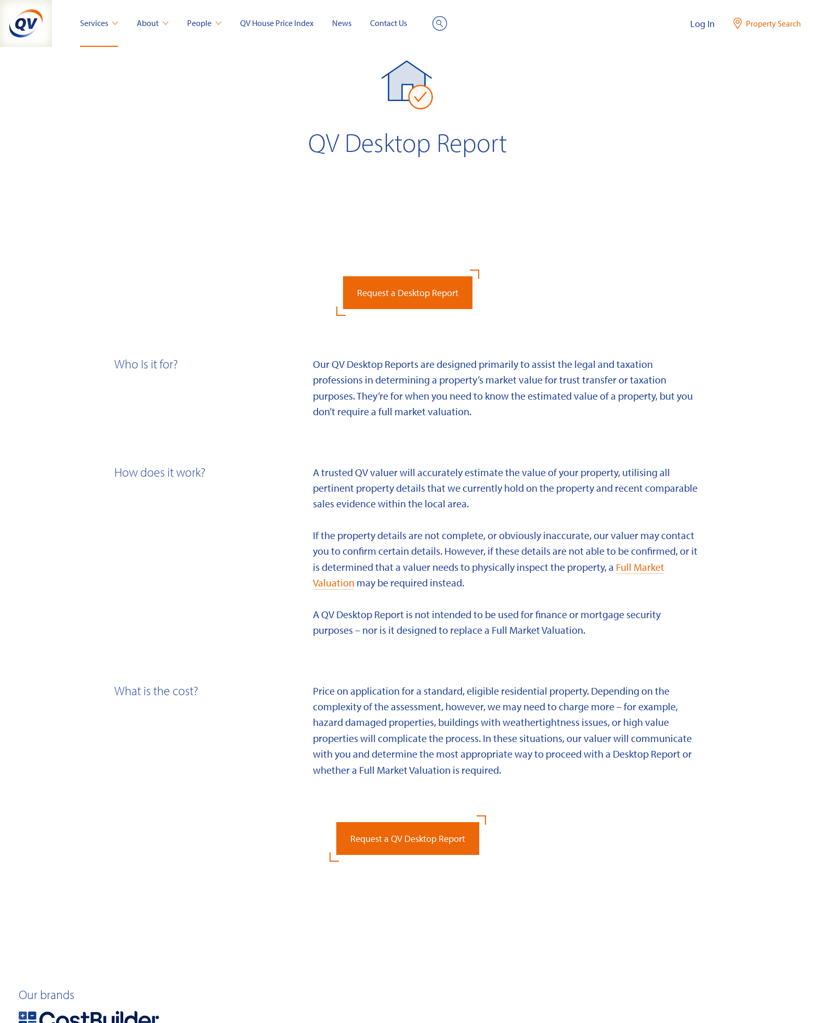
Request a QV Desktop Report (407, 839)
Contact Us (388, 23)
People (204, 23)
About (152, 23)
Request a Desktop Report (407, 293)
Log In (702, 24)
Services (99, 23)
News (341, 23)
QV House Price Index (276, 23)
